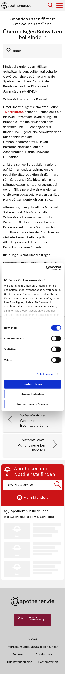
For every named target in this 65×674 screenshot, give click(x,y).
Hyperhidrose (13, 112)
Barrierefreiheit (48, 662)
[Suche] (50, 5)
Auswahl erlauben (32, 394)
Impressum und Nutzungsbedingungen (32, 647)
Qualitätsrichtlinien (19, 662)
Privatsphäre (44, 654)
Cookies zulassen (33, 384)
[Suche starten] (58, 485)
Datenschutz (21, 654)
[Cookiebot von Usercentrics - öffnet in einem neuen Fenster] (46, 268)
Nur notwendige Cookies (32, 403)
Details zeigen (45, 374)
